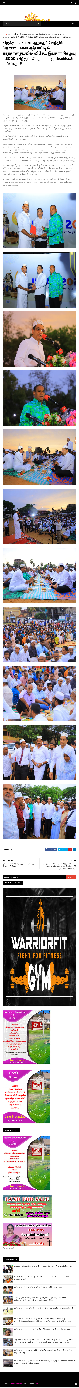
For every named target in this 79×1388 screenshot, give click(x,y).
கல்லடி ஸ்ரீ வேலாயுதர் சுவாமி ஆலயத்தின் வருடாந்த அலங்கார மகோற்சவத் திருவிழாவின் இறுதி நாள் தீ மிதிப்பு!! (40, 1299)
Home (5, 34)
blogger (71, 878)
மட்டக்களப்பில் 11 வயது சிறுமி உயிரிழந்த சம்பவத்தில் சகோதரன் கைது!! (44, 1330)
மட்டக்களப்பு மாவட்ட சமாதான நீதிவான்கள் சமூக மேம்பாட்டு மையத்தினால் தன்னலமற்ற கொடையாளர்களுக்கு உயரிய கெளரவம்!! (42, 1320)
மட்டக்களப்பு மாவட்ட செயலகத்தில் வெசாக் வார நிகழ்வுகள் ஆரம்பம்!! (43, 1309)
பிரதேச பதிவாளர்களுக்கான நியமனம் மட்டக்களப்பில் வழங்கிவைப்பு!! (43, 1267)
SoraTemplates (16, 1384)
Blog (36, 1384)
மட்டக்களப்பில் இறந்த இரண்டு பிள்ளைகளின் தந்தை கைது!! (39, 1288)
